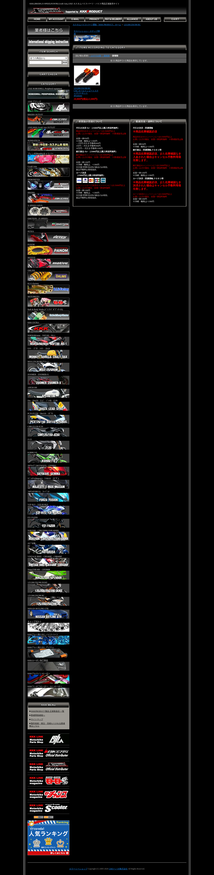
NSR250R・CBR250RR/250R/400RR (48, 535)
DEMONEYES (48, 184)
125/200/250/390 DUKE (48, 587)
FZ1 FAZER (48, 522)
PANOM (48, 249)
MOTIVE (48, 262)
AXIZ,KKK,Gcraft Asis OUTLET (48, 132)
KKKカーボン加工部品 (48, 665)
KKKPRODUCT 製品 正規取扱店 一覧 (47, 711)
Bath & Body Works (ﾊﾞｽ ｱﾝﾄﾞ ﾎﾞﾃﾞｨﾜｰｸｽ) (48, 314)
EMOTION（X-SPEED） (48, 223)
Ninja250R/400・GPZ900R (48, 574)
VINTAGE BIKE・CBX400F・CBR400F (48, 561)
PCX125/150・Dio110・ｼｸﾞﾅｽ (48, 418)
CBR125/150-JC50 (48, 431)
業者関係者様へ (38, 715)
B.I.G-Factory (48, 288)
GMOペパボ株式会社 (118, 869)
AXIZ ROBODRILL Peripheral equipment (48, 93)
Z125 (48, 444)
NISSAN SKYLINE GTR (48, 613)
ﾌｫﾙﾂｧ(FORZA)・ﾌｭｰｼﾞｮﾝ (48, 496)
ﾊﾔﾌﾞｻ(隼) (48, 548)
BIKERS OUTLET (48, 119)
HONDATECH (48, 145)
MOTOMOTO (48, 301)
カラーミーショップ (78, 869)
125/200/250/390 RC (48, 600)
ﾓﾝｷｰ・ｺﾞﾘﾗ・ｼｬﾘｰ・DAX (48, 353)
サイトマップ (37, 719)
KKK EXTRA (48, 327)
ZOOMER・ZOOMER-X (48, 379)
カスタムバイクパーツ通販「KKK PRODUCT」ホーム (97, 24)
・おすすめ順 (95, 56)
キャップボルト (48, 626)
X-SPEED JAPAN (48, 210)
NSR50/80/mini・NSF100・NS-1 (48, 340)
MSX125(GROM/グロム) (48, 366)
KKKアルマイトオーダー (48, 678)
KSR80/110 (48, 457)
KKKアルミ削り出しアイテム (48, 652)
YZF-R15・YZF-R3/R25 (48, 509)
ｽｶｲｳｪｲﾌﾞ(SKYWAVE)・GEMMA (48, 470)
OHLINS (48, 275)
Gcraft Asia (48, 171)
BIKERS (48, 197)
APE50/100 (48, 392)
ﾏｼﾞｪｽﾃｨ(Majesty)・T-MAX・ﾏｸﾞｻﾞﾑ (48, 483)
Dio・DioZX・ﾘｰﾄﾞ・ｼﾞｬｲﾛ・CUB (48, 405)
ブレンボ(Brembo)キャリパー (48, 158)
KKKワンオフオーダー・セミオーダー (48, 691)
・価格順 (106, 56)
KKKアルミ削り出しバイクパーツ (48, 639)
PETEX (48, 236)
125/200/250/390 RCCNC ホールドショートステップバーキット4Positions (86, 92)
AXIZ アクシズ (48, 106)
